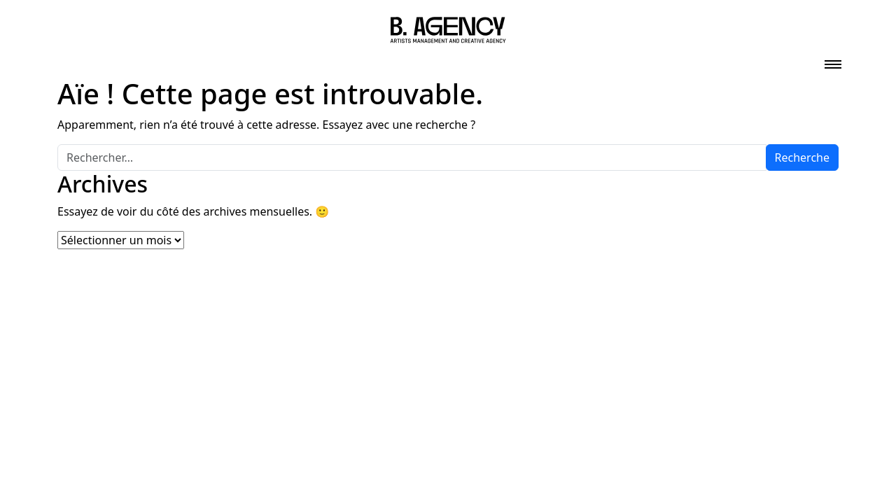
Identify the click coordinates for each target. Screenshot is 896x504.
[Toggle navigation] (833, 60)
